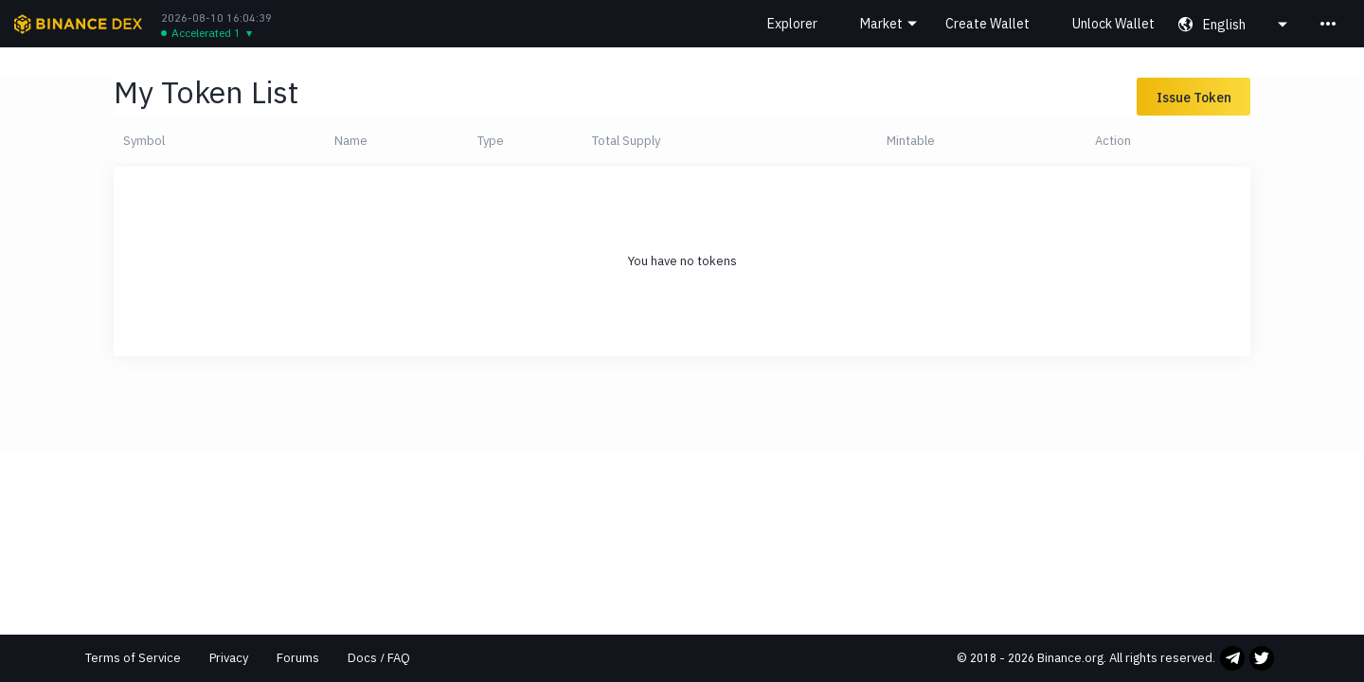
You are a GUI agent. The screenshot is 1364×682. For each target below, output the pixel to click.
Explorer (792, 23)
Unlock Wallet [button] (1113, 23)
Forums (298, 658)
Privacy (228, 658)
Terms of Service (133, 658)
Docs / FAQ (379, 658)
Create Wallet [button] (987, 23)
